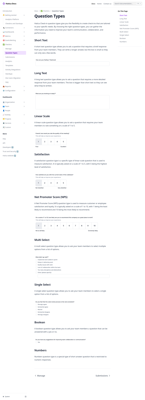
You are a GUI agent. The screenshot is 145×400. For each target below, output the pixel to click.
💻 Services (14, 123)
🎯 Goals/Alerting (14, 40)
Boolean (123, 38)
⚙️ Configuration (14, 90)
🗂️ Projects (7, 119)
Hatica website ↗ (10, 155)
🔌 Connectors (14, 28)
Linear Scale (124, 22)
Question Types (11, 53)
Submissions (10, 57)
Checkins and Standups (14, 23)
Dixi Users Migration (13, 78)
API (4, 143)
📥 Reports (14, 86)
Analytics (8, 61)
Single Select (124, 35)
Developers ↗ (10, 147)
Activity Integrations (12, 70)
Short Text (123, 15)
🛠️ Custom (7, 127)
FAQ (6, 82)
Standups (8, 74)
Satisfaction (124, 25)
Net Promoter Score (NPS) (129, 28)
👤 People (6, 110)
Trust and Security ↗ (10, 151)
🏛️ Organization (14, 102)
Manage (8, 49)
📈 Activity (14, 115)
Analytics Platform (12, 19)
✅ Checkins (14, 44)
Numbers (123, 42)
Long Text (123, 19)
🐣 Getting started (14, 15)
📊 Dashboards (14, 32)
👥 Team (14, 106)
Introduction (7, 11)
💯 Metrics (14, 36)
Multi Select (124, 32)
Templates (9, 65)
